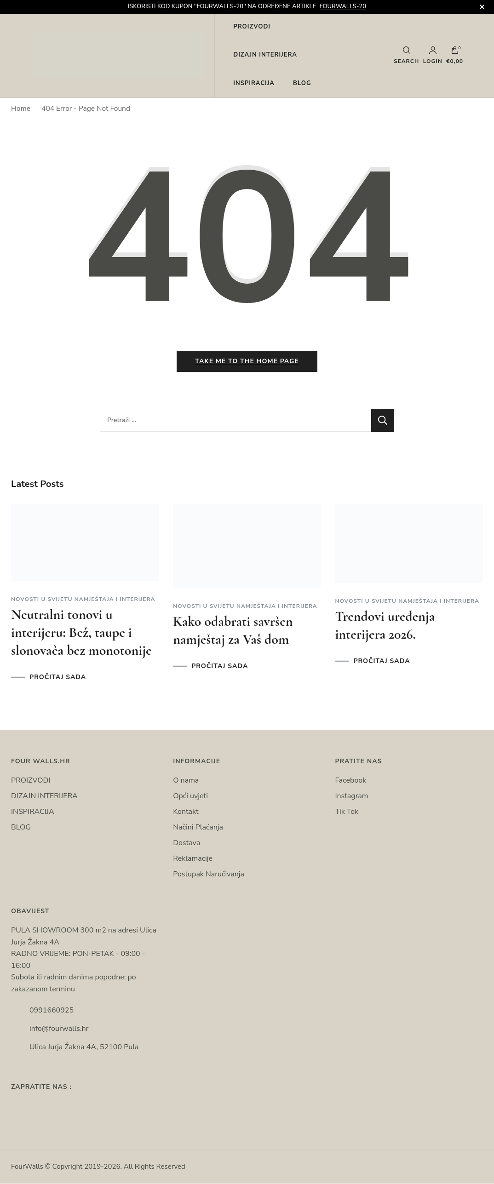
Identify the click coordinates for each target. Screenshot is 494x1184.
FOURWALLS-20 (343, 7)
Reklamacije (193, 858)
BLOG (302, 83)
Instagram (351, 796)
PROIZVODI (251, 27)
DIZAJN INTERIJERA (265, 55)
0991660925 (51, 1010)
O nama (186, 780)
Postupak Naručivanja (208, 874)
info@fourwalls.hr (58, 1029)
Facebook (350, 780)
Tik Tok (346, 811)
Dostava (186, 843)
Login (432, 55)
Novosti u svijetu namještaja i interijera (83, 599)
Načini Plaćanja (198, 827)
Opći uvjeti (190, 796)
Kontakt (185, 811)
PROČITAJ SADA (57, 677)
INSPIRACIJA (254, 83)
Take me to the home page (247, 361)
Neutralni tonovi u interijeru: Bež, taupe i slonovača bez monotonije (81, 632)
